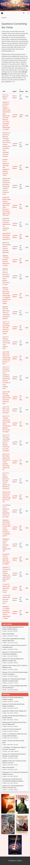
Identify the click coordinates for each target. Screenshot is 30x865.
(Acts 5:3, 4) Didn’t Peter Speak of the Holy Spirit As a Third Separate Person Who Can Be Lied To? (6, 461)
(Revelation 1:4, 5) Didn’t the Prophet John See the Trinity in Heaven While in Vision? (6, 612)
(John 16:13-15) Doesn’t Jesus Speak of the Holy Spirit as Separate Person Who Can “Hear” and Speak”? (6, 443)
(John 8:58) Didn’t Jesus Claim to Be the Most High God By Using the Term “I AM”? (7, 357)
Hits (26, 91)
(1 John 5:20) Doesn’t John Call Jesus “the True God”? (6, 599)
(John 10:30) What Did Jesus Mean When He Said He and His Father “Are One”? (6, 397)
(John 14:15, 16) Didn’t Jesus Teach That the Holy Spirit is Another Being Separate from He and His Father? (7, 424)
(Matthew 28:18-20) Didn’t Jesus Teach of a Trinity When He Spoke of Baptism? (6, 312)
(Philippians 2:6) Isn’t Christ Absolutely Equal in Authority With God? (7, 545)
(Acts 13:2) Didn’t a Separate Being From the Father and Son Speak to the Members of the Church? (6, 480)
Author (14, 91)
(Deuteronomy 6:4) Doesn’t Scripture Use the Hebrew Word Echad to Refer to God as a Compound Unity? (7, 186)
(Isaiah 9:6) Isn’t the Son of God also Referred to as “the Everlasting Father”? (7, 224)
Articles (4, 17)
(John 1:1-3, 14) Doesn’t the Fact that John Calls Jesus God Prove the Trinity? (6, 327)
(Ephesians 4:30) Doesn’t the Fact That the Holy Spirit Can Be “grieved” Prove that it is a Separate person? (6, 528)
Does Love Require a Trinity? (5, 97)
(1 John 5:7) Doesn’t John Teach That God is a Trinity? (6, 588)
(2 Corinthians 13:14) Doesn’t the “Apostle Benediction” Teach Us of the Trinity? (7, 511)
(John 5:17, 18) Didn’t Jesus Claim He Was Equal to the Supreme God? (6, 342)
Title (4, 91)
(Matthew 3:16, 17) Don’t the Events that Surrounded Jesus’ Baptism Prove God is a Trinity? (6, 276)
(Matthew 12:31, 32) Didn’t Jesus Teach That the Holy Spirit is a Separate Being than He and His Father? (7, 295)
